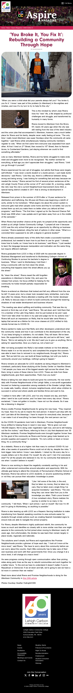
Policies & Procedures (43, 648)
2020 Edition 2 (28, 28)
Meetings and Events (24, 658)
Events (19, 648)
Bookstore (21, 651)
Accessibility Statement (21, 654)
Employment (39, 656)
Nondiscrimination (41, 653)
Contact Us (21, 661)
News (8, 28)
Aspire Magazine (16, 28)
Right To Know (40, 651)
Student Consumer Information (42, 660)
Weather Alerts (40, 645)
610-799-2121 (28, 637)
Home (3, 28)
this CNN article (30, 578)
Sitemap (38, 663)
